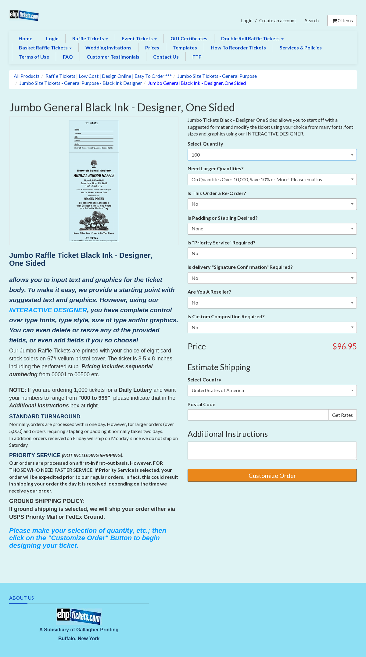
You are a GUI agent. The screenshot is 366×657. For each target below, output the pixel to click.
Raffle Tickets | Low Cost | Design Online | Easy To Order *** (108, 76)
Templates (185, 47)
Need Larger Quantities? (216, 168)
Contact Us (166, 57)
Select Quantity (205, 143)
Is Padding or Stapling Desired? (223, 218)
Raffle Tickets (90, 38)
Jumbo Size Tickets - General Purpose (217, 76)
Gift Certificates (188, 38)
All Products (27, 76)
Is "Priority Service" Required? (222, 242)
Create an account (277, 20)
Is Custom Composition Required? (226, 316)
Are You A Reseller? (209, 291)
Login (247, 20)
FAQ (68, 57)
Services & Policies (301, 47)
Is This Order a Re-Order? (217, 193)
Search (312, 20)
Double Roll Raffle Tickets (252, 38)
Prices (152, 47)
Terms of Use (34, 57)
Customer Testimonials (113, 57)
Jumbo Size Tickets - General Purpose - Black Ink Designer (81, 83)
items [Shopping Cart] (342, 20)
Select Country (204, 379)
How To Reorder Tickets (238, 47)
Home (25, 38)
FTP (197, 57)
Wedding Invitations (108, 47)
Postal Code (201, 404)
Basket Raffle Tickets (45, 47)
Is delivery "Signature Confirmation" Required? (240, 267)
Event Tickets (139, 38)
